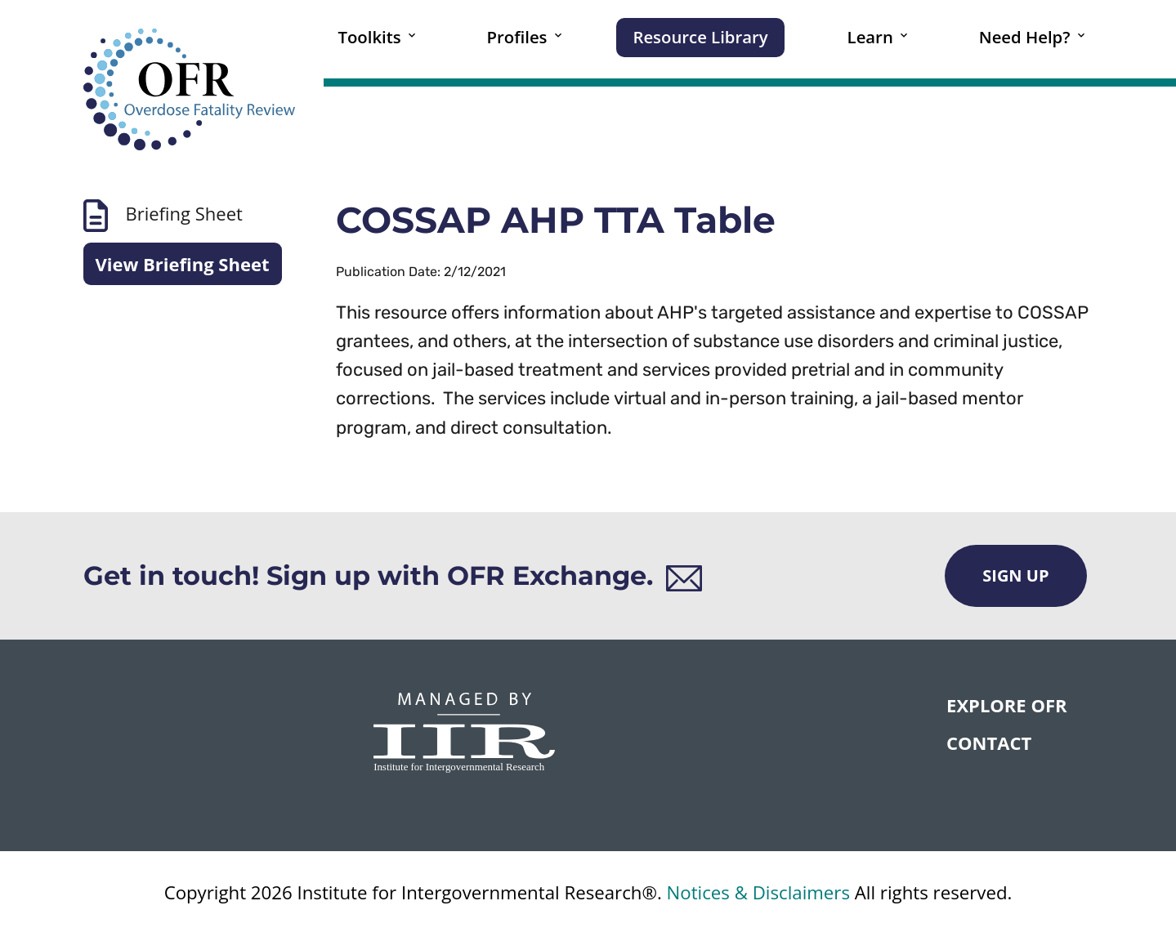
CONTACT (988, 742)
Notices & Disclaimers (758, 892)
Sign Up (1015, 575)
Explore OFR (1006, 705)
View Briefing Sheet (183, 264)
